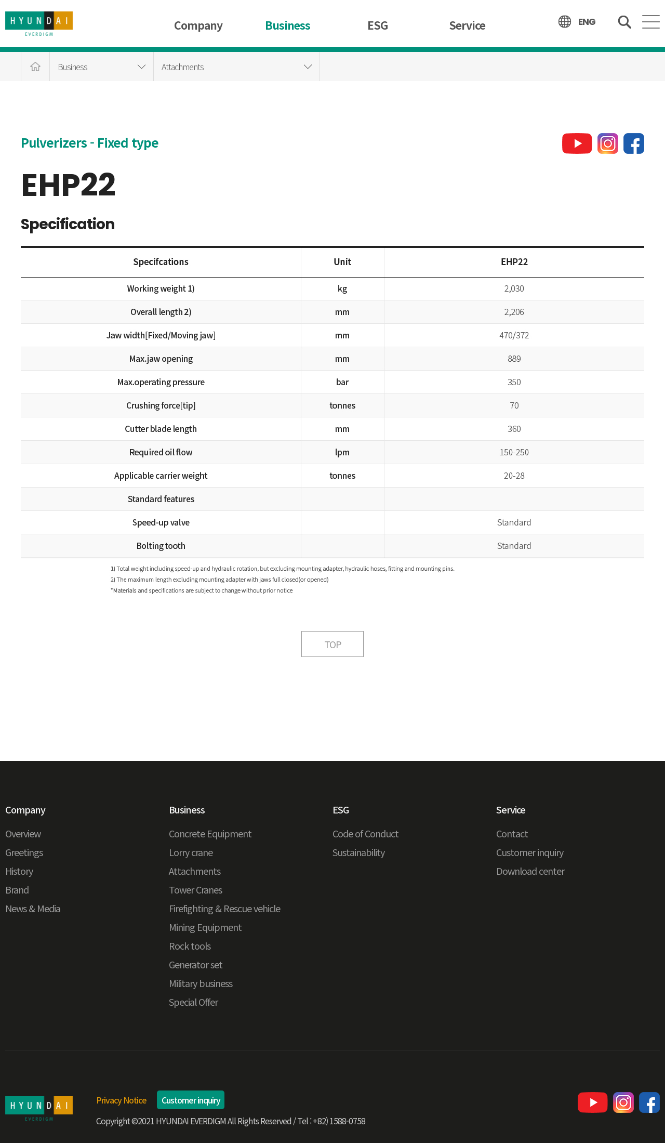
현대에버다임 (39, 1108)
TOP (332, 644)
